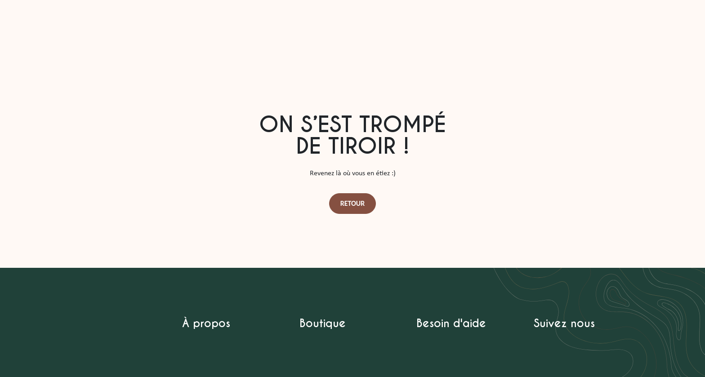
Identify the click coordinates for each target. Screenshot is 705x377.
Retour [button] (352, 203)
